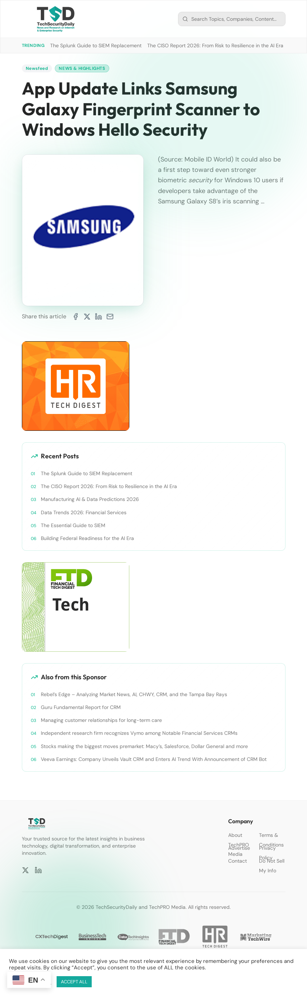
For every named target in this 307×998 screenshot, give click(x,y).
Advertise (239, 848)
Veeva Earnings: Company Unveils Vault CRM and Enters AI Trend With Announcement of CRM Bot (154, 759)
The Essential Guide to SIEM (73, 525)
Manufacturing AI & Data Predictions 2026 (90, 499)
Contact (237, 861)
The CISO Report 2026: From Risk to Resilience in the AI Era (215, 45)
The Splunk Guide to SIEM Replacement (95, 45)
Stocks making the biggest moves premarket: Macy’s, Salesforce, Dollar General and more (144, 746)
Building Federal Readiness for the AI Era (87, 538)
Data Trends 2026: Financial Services (83, 512)
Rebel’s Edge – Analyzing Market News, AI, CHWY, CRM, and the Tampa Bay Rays (134, 694)
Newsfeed (37, 68)
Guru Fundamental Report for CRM (81, 707)
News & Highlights (82, 68)
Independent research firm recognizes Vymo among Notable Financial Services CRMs (139, 733)
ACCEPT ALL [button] (74, 982)
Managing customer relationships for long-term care (101, 720)
